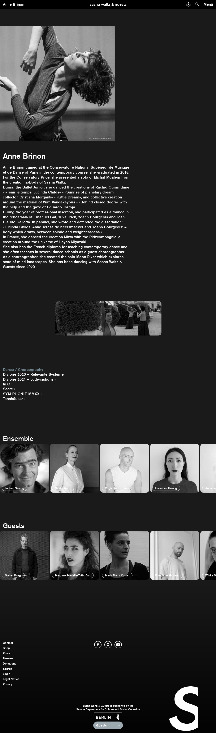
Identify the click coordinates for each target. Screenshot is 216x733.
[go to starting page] (108, 4)
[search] (197, 4)
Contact (8, 643)
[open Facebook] (98, 644)
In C (6, 384)
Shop (6, 648)
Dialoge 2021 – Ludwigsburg (28, 379)
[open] (24, 468)
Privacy (7, 684)
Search (7, 668)
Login (6, 674)
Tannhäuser (13, 398)
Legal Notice (11, 679)
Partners (8, 658)
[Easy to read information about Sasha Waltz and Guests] (188, 4)
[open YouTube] (118, 644)
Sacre (8, 388)
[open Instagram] (108, 644)
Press (6, 653)
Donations (9, 663)
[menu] (209, 4)
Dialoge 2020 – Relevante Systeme (33, 374)
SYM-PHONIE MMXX (21, 393)
